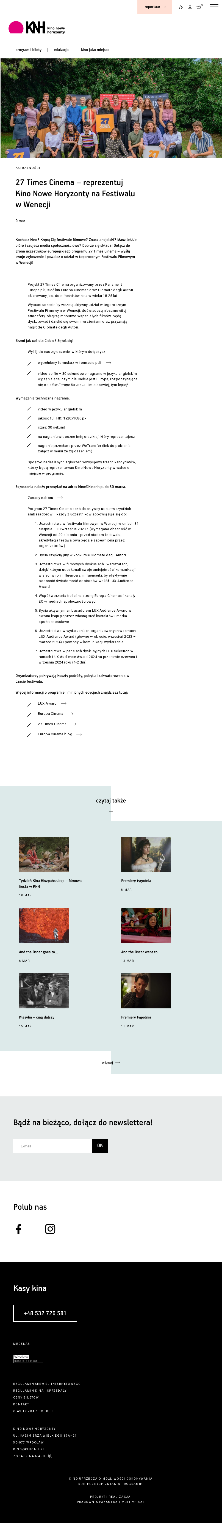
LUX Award (47, 703)
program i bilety (28, 50)
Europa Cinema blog (55, 734)
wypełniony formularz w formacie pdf (69, 363)
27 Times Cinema (52, 724)
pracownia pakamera (97, 1502)
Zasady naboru (40, 498)
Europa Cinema (50, 713)
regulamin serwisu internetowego (47, 1383)
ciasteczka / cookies (33, 1411)
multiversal (133, 1502)
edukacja (61, 50)
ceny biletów (26, 1397)
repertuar (152, 7)
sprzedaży (57, 1390)
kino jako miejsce (95, 50)
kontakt (21, 1404)
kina (39, 1390)
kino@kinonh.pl (91, 487)
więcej (107, 1062)
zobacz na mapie (29, 1456)
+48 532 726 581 (45, 1314)
